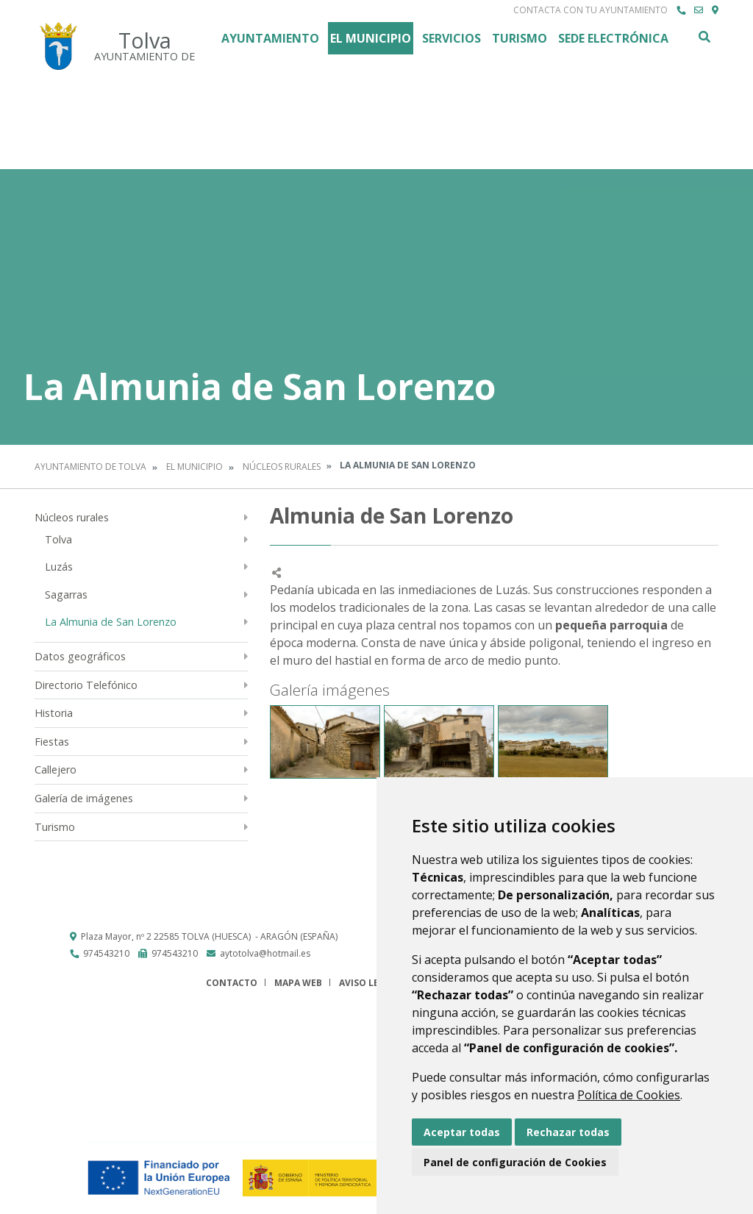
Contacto (231, 982)
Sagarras (66, 594)
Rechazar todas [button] (568, 1132)
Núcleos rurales (282, 466)
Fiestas (52, 742)
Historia (54, 713)
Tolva (58, 539)
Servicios (451, 38)
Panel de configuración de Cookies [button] (515, 1162)
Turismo (519, 38)
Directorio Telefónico (86, 685)
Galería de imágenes (84, 798)
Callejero (55, 769)
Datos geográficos (80, 656)
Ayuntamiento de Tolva (90, 466)
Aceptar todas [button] (462, 1132)
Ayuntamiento (270, 38)
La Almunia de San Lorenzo (110, 622)
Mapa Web (298, 982)
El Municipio (370, 38)
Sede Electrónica (613, 38)
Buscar (703, 36)
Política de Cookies (628, 1095)
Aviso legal (367, 982)
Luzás (59, 567)
